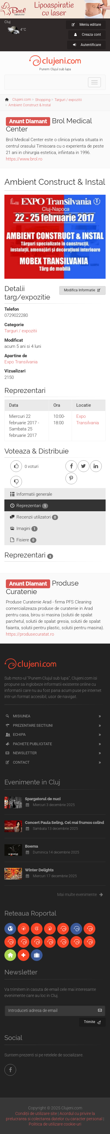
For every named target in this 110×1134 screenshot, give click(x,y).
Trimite (92, 1021)
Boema (31, 846)
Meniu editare (86, 25)
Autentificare (86, 45)
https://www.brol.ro (24, 159)
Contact (17, 762)
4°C (23, 30)
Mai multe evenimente (81, 894)
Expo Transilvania (21, 362)
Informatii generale (30, 494)
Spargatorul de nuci (42, 799)
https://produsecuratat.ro (30, 634)
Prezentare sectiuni (29, 725)
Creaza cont (87, 35)
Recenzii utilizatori (33, 517)
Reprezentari (28, 506)
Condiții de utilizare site (36, 1113)
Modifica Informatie (82, 289)
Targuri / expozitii (20, 330)
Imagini (23, 528)
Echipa (15, 734)
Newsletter (21, 753)
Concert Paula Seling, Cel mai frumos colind (64, 822)
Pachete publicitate (28, 744)
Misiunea (17, 716)
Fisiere (22, 540)
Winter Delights (39, 870)
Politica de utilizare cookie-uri (55, 1124)
